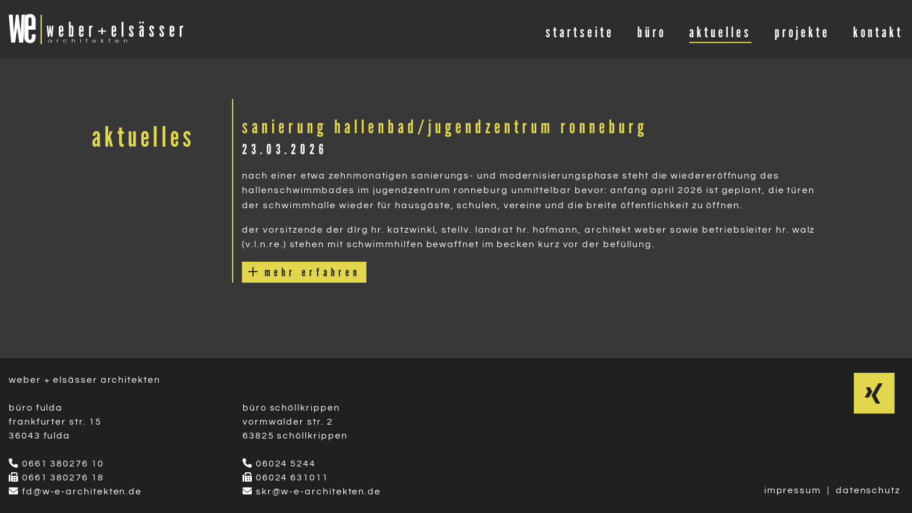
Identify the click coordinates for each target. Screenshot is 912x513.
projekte (802, 32)
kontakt (878, 32)
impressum (792, 490)
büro (651, 32)
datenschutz (868, 490)
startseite (580, 32)
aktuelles (720, 32)
